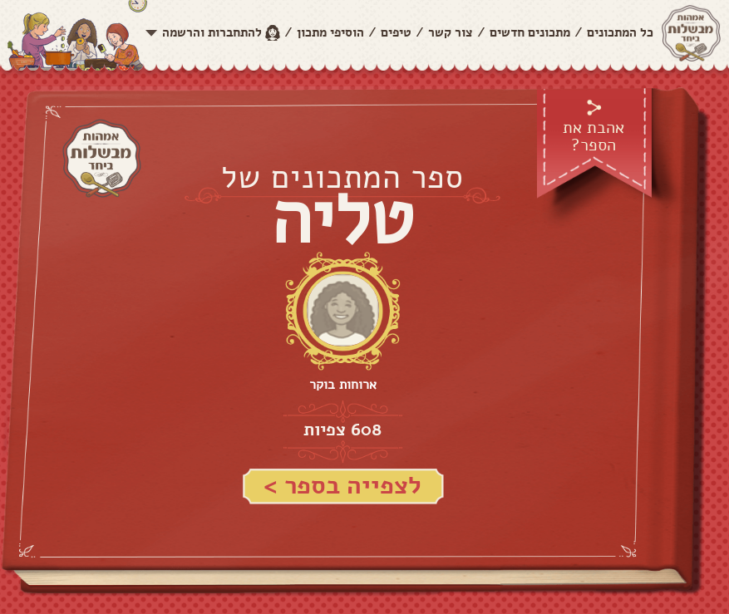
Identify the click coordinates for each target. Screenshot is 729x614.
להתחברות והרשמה (212, 32)
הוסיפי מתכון (330, 32)
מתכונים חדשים (530, 32)
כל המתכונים (620, 32)
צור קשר (450, 32)
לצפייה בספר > (342, 486)
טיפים (396, 32)
